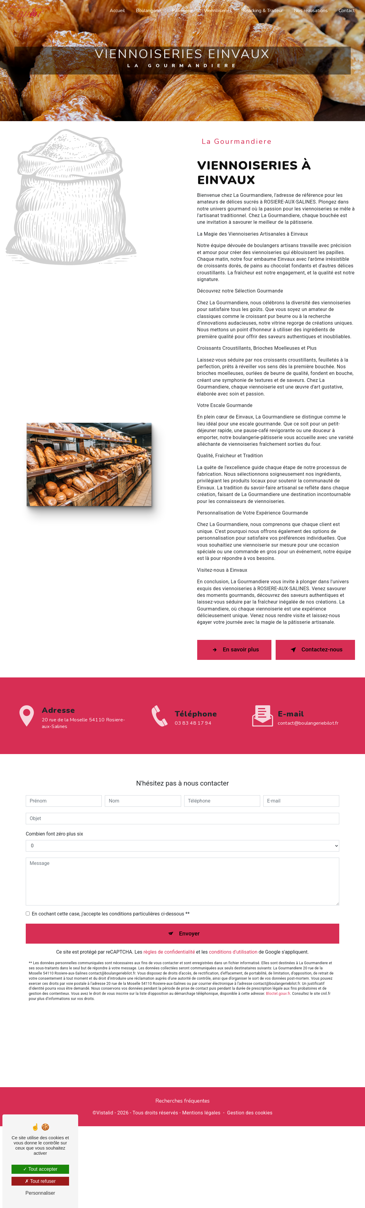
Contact (347, 10)
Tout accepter (40, 1169)
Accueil (117, 10)
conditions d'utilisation (233, 932)
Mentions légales (201, 1113)
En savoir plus (234, 646)
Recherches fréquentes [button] (182, 1100)
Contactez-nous (315, 646)
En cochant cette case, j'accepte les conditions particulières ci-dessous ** (111, 894)
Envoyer (189, 914)
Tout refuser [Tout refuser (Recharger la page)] (40, 1181)
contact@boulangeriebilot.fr (308, 703)
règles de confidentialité (169, 932)
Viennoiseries (218, 10)
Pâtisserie (182, 10)
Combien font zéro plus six (54, 814)
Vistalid (104, 1113)
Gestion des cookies (250, 1113)
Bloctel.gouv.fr (278, 974)
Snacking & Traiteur (263, 10)
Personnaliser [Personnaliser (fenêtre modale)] (40, 1193)
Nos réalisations (311, 10)
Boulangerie (148, 10)
